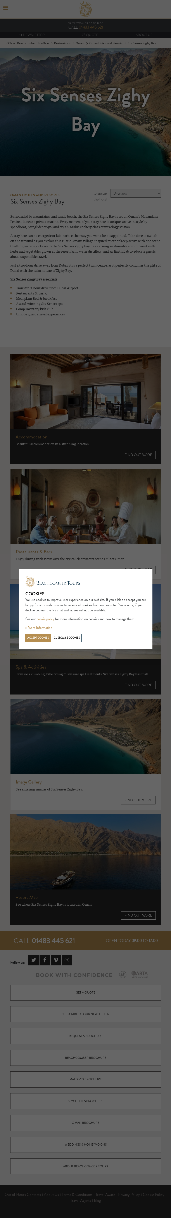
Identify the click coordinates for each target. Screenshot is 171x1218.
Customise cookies (67, 638)
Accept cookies (38, 638)
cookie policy (45, 619)
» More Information (38, 627)
